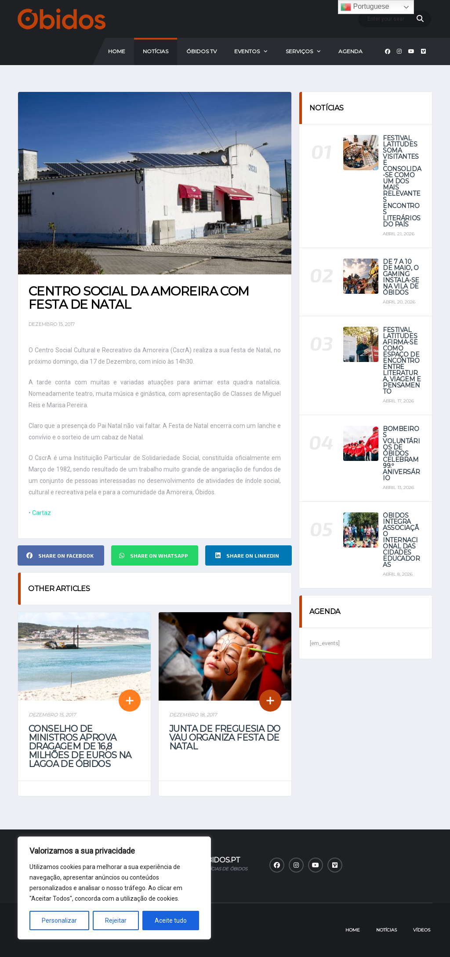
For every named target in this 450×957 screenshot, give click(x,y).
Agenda (350, 51)
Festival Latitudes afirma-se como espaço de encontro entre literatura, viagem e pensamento (402, 360)
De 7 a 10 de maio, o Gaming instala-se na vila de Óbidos (401, 277)
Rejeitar (116, 920)
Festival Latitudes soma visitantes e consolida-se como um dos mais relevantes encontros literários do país (402, 181)
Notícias (155, 51)
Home (116, 51)
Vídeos (421, 930)
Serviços (299, 51)
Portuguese (365, 7)
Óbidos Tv (201, 51)
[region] (114, 887)
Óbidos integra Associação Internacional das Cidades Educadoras (401, 540)
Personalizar (59, 920)
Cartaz (41, 512)
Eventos (247, 51)
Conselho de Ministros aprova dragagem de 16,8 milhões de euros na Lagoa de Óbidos (80, 746)
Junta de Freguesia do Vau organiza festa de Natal (224, 737)
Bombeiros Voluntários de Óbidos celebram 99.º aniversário (401, 453)
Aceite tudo (171, 920)
